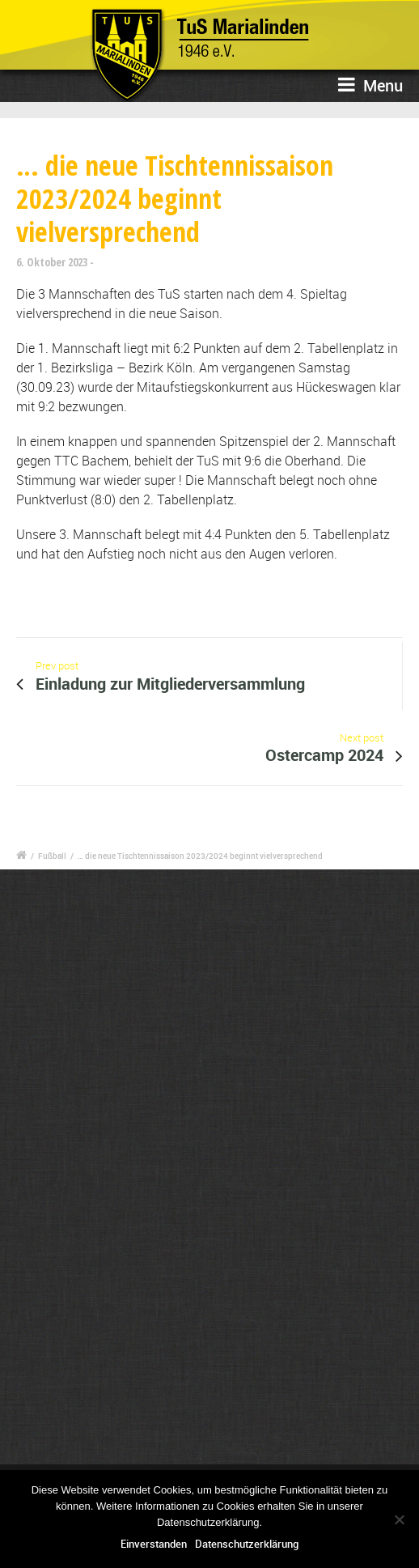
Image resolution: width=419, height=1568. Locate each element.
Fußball (52, 855)
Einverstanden (154, 1543)
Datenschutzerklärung (246, 1543)
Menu (370, 85)
